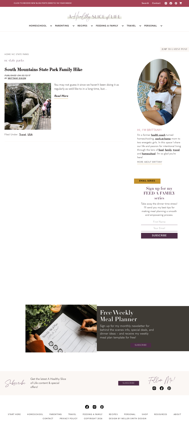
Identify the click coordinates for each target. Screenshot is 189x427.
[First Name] (159, 223)
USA (30, 135)
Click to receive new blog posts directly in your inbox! (43, 3)
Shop (145, 414)
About (177, 414)
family (168, 150)
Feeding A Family (93, 414)
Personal (129, 414)
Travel (22, 135)
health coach (158, 135)
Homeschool (35, 414)
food (161, 150)
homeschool (148, 154)
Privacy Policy (69, 419)
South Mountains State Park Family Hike (43, 70)
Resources (160, 414)
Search (145, 3)
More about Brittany (149, 162)
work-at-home (163, 139)
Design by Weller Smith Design (127, 419)
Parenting (56, 414)
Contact (156, 3)
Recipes (113, 414)
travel (176, 150)
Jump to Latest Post (174, 49)
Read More (61, 96)
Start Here (14, 414)
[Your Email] (159, 229)
